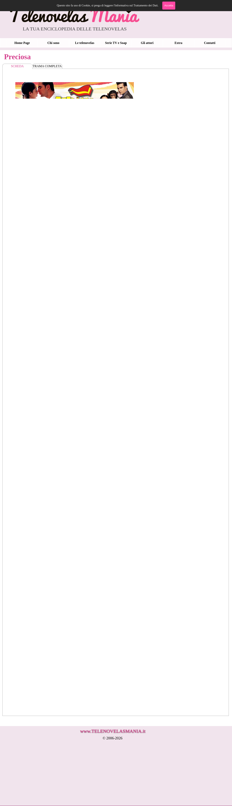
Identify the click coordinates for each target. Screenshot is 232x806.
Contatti (209, 43)
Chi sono (53, 43)
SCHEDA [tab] (17, 66)
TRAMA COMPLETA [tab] (47, 66)
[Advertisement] (100, 776)
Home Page (22, 43)
